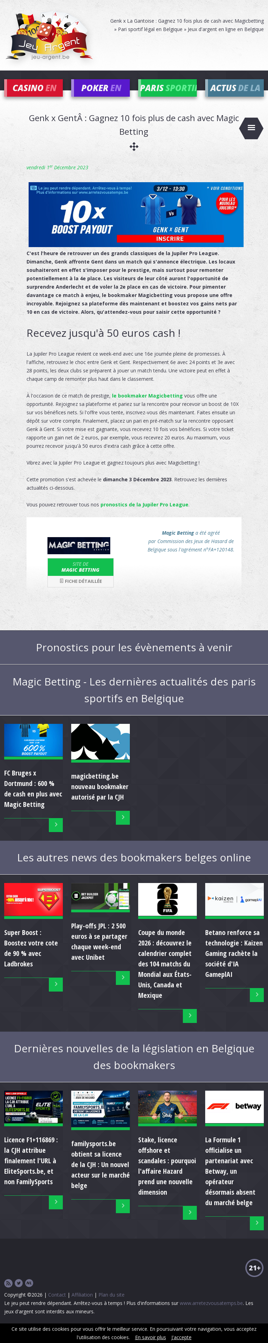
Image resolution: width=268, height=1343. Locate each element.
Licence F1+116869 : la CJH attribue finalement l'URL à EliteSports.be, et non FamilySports (31, 1170)
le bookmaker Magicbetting (147, 406)
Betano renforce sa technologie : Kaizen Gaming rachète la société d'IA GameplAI (234, 963)
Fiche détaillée (80, 591)
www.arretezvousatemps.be (211, 1313)
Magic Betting (80, 577)
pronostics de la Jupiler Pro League (144, 515)
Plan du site (111, 1305)
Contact (57, 1305)
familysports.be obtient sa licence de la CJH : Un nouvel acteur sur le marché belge (100, 1175)
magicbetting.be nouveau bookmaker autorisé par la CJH (99, 796)
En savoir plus (150, 1337)
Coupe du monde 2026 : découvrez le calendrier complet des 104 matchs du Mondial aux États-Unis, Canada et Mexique (165, 974)
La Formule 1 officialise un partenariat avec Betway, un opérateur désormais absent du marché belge (230, 1181)
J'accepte (181, 1337)
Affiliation (82, 1305)
